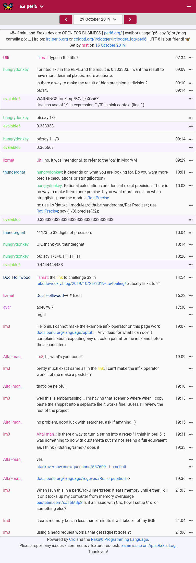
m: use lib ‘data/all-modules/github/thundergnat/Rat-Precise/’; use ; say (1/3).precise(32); (96, 208)
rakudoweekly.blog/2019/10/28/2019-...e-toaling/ (81, 283)
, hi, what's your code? (59, 356)
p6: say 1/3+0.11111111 (58, 256)
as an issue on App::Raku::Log (148, 545)
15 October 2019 (110, 45)
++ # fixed (59, 295)
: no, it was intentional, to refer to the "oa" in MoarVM (86, 160)
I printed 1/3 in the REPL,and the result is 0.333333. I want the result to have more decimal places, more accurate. (100, 72)
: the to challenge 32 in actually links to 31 (98, 280)
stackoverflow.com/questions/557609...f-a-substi (81, 466)
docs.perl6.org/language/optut (64, 332)
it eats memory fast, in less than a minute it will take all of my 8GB (95, 520)
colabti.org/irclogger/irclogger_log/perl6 (110, 39)
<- (83, 478)
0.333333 (45, 126)
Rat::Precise (98, 197)
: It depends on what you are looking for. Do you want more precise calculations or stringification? (102, 175)
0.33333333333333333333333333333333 (74, 219)
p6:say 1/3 (46, 117)
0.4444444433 (49, 264)
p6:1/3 (42, 90)
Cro (72, 539)
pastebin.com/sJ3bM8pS (59, 502)
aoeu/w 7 (45, 307)
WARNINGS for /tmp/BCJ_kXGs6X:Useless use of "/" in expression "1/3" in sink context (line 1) (90, 101)
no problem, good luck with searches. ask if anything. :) (86, 422)
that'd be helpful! (51, 386)
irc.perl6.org (57, 39)
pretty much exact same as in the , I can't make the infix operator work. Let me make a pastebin (97, 371)
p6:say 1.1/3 (47, 139)
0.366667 (45, 147)
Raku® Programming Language (119, 539)
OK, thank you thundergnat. (60, 244)
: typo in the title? (57, 57)
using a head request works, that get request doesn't (83, 532)
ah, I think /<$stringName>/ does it (67, 447)
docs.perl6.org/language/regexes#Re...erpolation (81, 478)
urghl (41, 314)
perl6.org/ (113, 33)
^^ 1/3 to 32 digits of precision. (64, 232)
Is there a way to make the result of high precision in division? (92, 83)
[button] (189, 6)
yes (39, 459)
